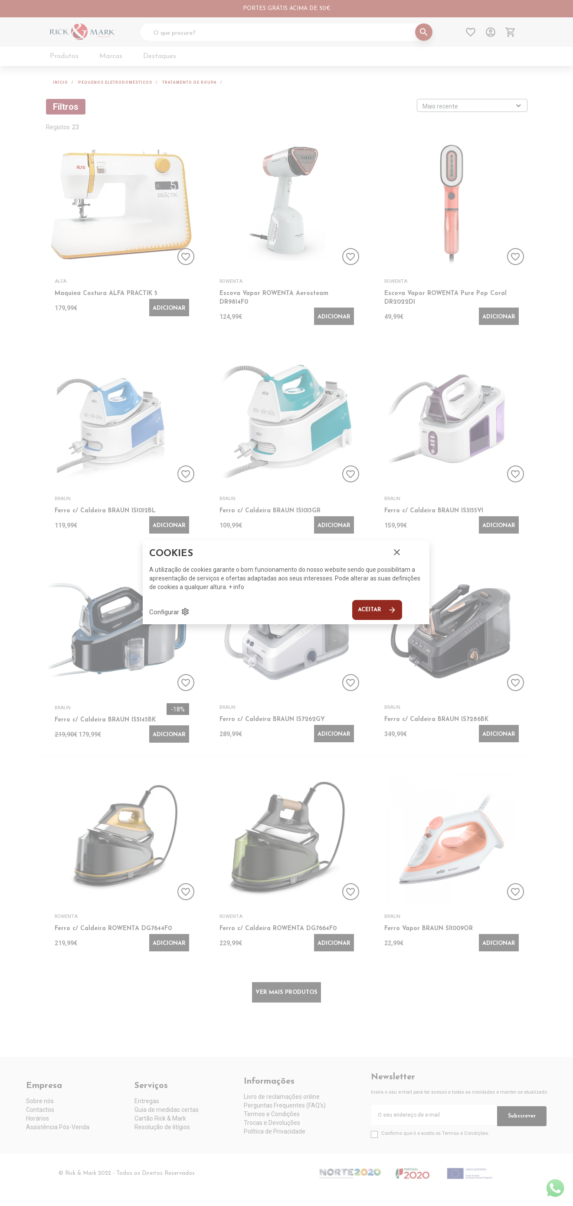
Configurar (169, 611)
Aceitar (377, 610)
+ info (236, 586)
